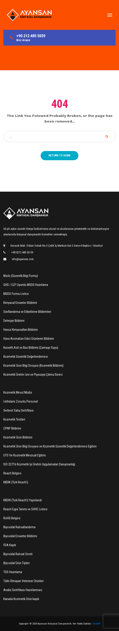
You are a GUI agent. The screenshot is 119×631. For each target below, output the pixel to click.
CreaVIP (96, 623)
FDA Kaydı (9, 545)
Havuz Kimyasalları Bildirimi (20, 329)
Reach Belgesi (12, 473)
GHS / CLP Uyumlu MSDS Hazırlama (25, 285)
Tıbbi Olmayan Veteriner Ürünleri (23, 581)
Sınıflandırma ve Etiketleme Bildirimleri (27, 311)
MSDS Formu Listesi (16, 294)
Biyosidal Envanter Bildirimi (20, 536)
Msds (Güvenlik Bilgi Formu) (20, 276)
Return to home (59, 155)
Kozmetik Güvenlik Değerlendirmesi (25, 356)
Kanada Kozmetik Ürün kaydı (21, 599)
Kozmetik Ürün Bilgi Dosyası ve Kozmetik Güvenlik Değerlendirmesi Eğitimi (50, 446)
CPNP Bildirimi (12, 428)
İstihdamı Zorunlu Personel (20, 401)
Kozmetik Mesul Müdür (17, 392)
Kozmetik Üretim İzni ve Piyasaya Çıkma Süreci (33, 374)
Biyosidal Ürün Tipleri (16, 563)
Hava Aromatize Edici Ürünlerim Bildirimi (28, 338)
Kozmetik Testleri (14, 419)
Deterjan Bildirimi (13, 320)
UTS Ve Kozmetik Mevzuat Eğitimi (24, 455)
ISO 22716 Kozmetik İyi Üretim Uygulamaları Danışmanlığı (39, 464)
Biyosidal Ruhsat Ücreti (18, 554)
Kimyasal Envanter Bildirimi (20, 303)
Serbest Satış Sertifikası (18, 410)
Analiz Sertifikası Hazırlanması (22, 590)
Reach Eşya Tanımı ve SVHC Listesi (25, 509)
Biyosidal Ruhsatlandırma (19, 527)
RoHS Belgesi (11, 518)
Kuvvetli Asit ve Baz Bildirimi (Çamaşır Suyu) (30, 347)
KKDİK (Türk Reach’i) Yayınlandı (22, 500)
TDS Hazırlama (12, 572)
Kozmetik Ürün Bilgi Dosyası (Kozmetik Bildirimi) (33, 365)
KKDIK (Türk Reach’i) (15, 482)
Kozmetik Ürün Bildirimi (17, 437)
